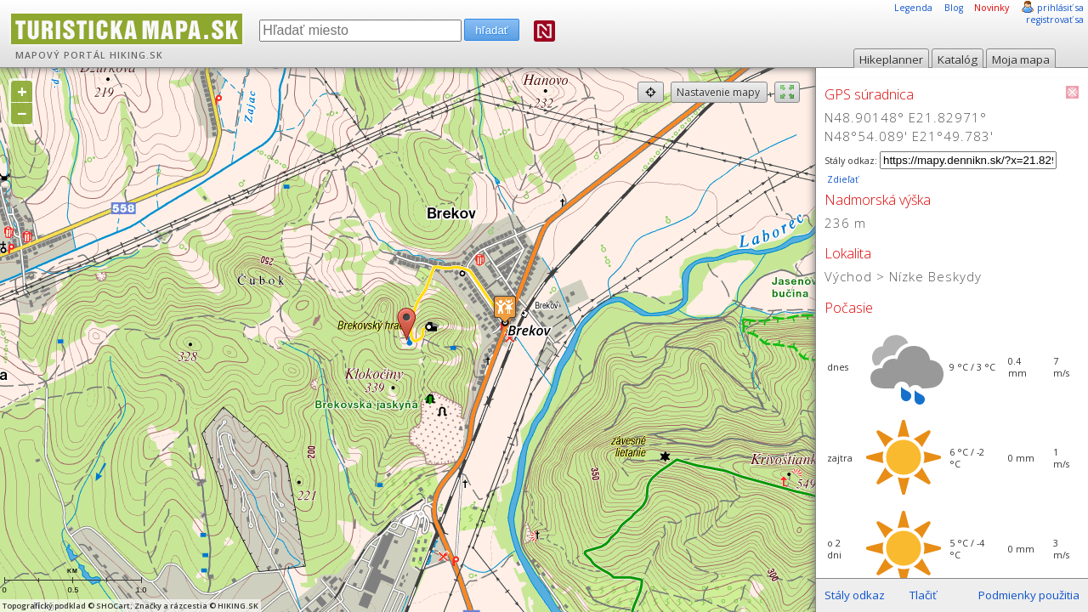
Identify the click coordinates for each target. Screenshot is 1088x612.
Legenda (913, 8)
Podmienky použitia (1029, 595)
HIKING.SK (136, 55)
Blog (953, 8)
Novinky (991, 8)
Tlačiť (923, 595)
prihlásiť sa (1060, 8)
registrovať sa (1055, 20)
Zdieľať (841, 179)
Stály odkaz (854, 595)
